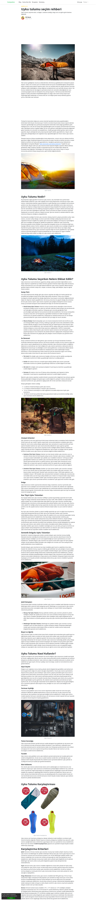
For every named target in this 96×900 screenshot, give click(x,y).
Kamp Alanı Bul (26, 2)
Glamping (41, 2)
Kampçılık (24, 6)
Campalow (11, 2)
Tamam (11, 898)
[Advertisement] (48, 31)
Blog (20, 2)
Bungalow (35, 2)
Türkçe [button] (85, 2)
